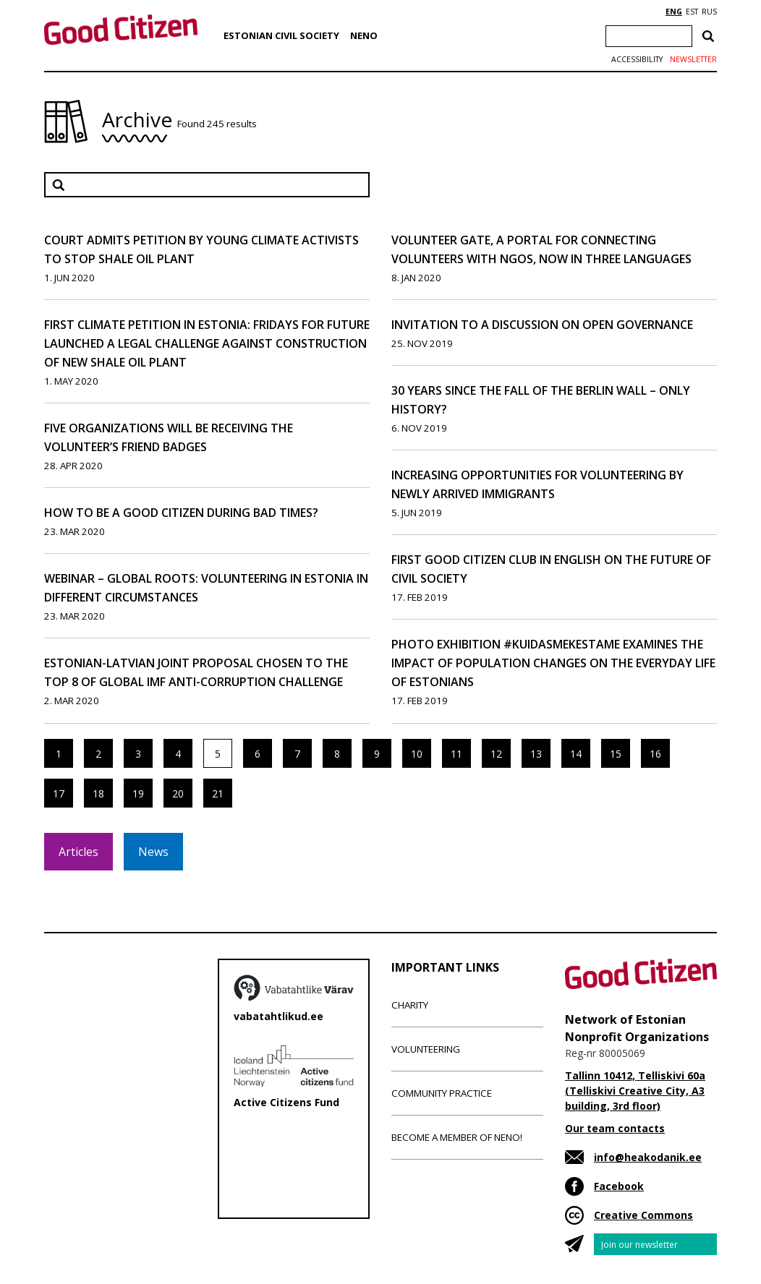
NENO (364, 35)
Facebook (619, 1186)
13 (536, 754)
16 (655, 754)
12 (496, 754)
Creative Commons (643, 1215)
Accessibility (637, 59)
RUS (709, 12)
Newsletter (693, 59)
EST (692, 12)
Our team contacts (615, 1128)
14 (576, 754)
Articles (78, 852)
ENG (674, 12)
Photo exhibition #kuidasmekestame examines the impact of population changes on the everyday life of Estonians (553, 663)
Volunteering (425, 1049)
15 (615, 754)
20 (178, 793)
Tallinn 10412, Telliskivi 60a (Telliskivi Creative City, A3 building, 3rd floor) (635, 1091)
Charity (409, 1004)
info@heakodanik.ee (648, 1157)
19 (138, 793)
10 (416, 754)
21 (218, 793)
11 (456, 754)
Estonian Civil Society (281, 35)
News (153, 852)
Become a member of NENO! (456, 1137)
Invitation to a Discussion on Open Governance (542, 325)
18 (98, 793)
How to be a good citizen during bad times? (181, 513)
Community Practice (441, 1093)
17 (58, 793)
